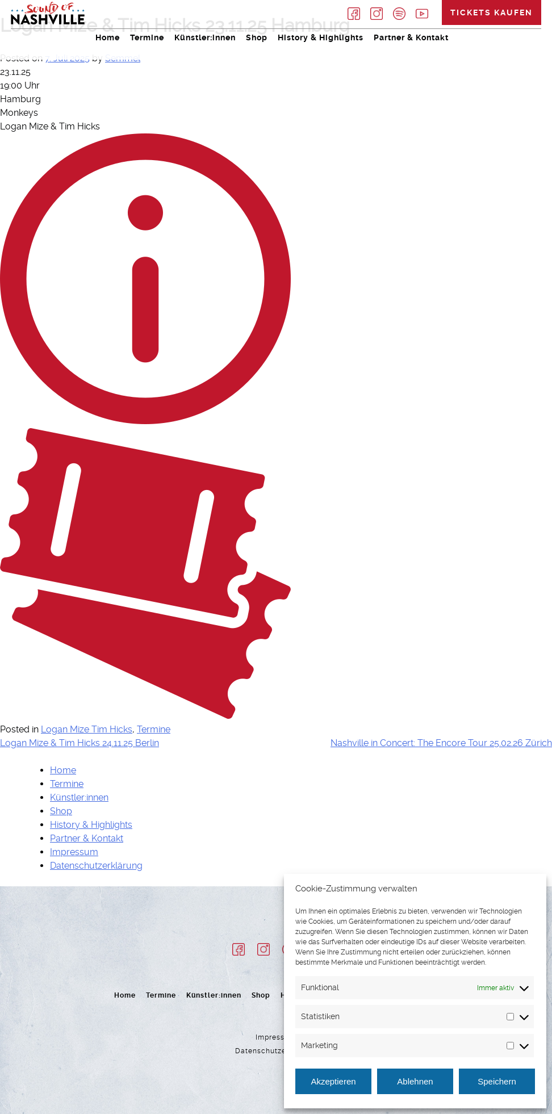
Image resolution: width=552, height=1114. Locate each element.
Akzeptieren (333, 1081)
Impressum (74, 852)
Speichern (497, 1081)
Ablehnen (415, 1081)
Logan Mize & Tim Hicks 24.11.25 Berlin (79, 743)
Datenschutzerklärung (96, 865)
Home (107, 37)
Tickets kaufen (491, 12)
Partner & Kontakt (411, 37)
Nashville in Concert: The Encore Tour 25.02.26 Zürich (441, 743)
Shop (256, 37)
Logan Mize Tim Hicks (86, 729)
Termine (147, 37)
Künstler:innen (205, 37)
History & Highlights (320, 37)
